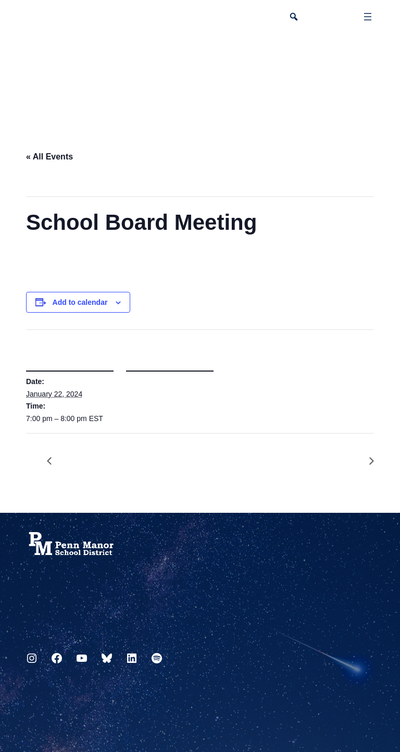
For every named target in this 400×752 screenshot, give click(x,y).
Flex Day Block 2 (366, 461)
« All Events (49, 156)
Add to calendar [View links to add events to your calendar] (80, 302)
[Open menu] (367, 16)
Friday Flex (55, 461)
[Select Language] (367, 55)
